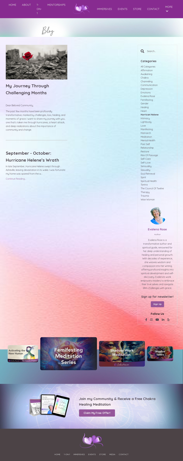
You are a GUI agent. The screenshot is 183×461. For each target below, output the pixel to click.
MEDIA (112, 454)
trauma (145, 195)
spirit (143, 177)
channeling (147, 81)
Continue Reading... (16, 178)
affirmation (147, 70)
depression (147, 88)
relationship (147, 147)
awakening (146, 74)
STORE (137, 9)
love (143, 125)
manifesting (147, 129)
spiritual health (149, 181)
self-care (146, 158)
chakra (144, 77)
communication (149, 85)
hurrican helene (150, 114)
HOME (12, 4)
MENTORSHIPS (56, 4)
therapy (145, 192)
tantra (144, 184)
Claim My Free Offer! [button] (97, 413)
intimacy (145, 118)
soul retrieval (148, 173)
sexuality (145, 170)
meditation (146, 136)
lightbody (146, 122)
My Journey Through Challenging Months (27, 89)
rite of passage (149, 155)
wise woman (148, 199)
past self (145, 144)
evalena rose (148, 96)
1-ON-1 (39, 9)
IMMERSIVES (104, 9)
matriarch (146, 133)
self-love (146, 162)
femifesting (147, 99)
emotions (146, 92)
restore (145, 151)
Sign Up (157, 304)
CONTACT (153, 9)
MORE (169, 8)
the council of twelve (152, 188)
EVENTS (122, 9)
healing (145, 107)
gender (144, 103)
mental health (148, 140)
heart (144, 111)
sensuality (146, 166)
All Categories (148, 66)
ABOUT (26, 4)
